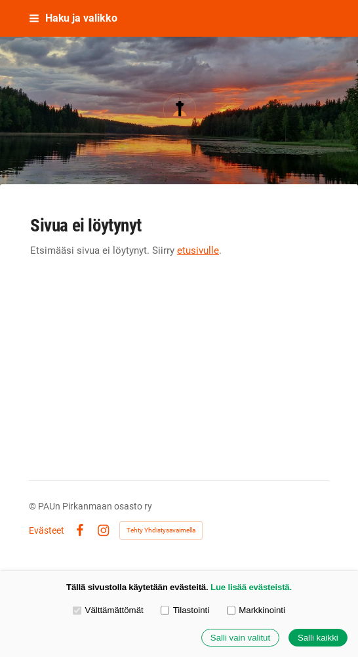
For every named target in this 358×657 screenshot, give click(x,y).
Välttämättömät (108, 610)
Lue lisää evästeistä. (251, 587)
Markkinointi (256, 610)
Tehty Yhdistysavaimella (161, 530)
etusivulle (198, 250)
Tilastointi (185, 610)
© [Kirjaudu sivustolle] (33, 506)
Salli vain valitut (240, 638)
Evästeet (46, 530)
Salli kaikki (318, 638)
